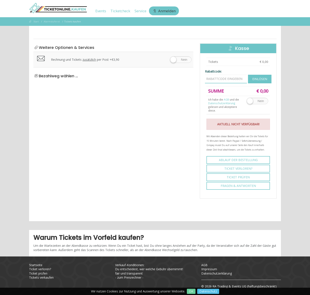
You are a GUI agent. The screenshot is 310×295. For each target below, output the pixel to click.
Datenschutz (208, 291)
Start (36, 21)
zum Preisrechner (129, 277)
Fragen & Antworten (238, 186)
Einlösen (259, 79)
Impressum (209, 269)
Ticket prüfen (238, 177)
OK (191, 291)
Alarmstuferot (52, 21)
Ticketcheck (120, 10)
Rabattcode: (213, 71)
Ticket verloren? (238, 168)
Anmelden (164, 10)
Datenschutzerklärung (221, 103)
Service (140, 10)
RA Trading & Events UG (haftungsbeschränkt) (244, 286)
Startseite (35, 265)
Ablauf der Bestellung (238, 160)
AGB (204, 265)
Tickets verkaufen (41, 277)
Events (100, 10)
